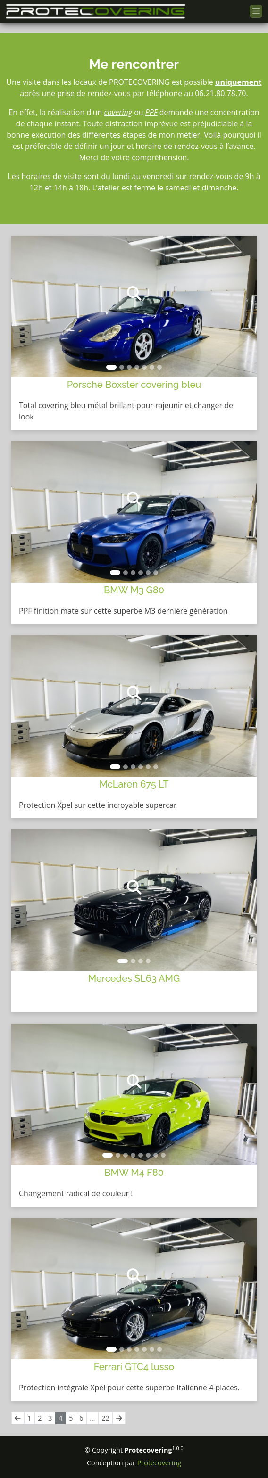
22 (105, 1417)
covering (118, 114)
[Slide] (111, 367)
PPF (151, 114)
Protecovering (159, 1462)
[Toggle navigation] (256, 11)
